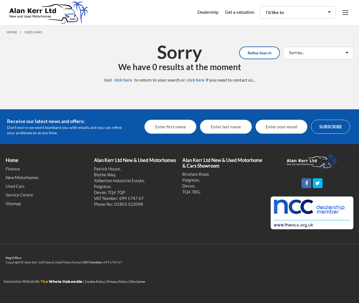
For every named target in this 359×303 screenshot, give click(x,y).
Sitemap (13, 203)
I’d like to (275, 12)
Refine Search (259, 52)
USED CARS (33, 32)
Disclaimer (138, 281)
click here (123, 79)
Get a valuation (239, 12)
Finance (13, 168)
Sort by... (296, 52)
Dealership (207, 12)
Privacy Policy (117, 281)
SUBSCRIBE (330, 126)
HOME (12, 32)
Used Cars (15, 186)
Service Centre (19, 194)
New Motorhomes (22, 177)
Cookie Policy (95, 281)
